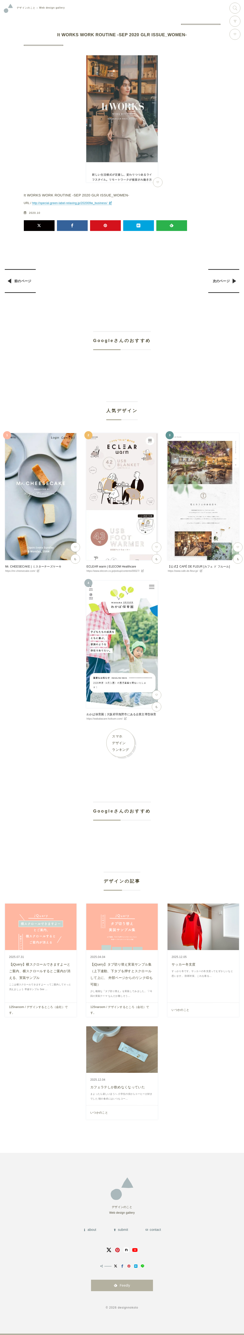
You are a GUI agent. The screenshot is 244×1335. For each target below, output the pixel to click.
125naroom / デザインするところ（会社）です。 (38, 1009)
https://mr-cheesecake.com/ (20, 571)
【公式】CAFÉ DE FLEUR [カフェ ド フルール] (199, 566)
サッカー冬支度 (183, 964)
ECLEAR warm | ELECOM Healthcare (111, 566)
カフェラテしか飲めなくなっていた (117, 1087)
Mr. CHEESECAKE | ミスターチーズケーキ (33, 566)
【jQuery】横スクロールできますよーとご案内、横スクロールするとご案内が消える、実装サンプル (40, 971)
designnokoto (128, 1307)
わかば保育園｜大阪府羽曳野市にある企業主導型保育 (121, 714)
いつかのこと (180, 1010)
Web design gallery (41, 7)
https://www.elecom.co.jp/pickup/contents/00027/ (113, 571)
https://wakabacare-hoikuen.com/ (104, 718)
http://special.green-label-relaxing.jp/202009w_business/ (69, 203)
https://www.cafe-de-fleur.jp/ (183, 571)
